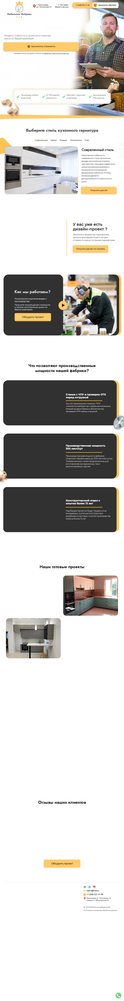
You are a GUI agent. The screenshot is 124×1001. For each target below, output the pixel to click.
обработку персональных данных (56, 53)
